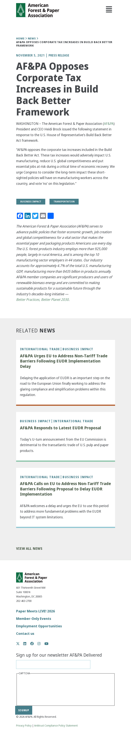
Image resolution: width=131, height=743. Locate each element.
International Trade (40, 349)
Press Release (59, 55)
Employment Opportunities (39, 626)
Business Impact (78, 349)
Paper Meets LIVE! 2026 (35, 611)
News (32, 38)
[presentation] (34, 690)
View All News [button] (29, 549)
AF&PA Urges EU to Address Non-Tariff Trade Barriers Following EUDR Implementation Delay (63, 361)
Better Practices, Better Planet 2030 (42, 299)
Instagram (40, 643)
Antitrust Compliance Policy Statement (56, 726)
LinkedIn (26, 643)
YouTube (46, 644)
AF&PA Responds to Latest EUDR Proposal (60, 428)
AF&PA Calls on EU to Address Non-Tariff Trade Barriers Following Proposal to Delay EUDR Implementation (65, 489)
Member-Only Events (33, 618)
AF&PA (109, 123)
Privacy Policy (24, 726)
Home (20, 38)
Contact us (25, 633)
